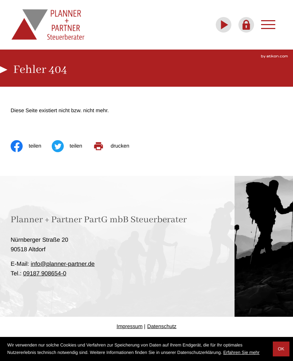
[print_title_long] (116, 146)
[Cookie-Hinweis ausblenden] (281, 349)
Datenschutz (161, 327)
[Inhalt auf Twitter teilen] (72, 146)
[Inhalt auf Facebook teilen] (31, 146)
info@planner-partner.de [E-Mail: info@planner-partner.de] (63, 263)
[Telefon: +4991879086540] (44, 273)
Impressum (129, 327)
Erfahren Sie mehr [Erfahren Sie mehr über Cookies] (241, 352)
